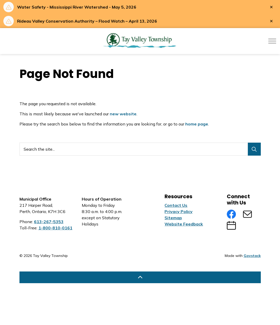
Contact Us (176, 205)
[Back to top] (140, 277)
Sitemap (173, 217)
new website (123, 113)
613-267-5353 (49, 221)
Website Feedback (184, 224)
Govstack (252, 255)
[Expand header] (272, 41)
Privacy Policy (179, 211)
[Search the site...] (140, 149)
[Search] (254, 149)
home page (196, 124)
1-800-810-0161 (55, 227)
